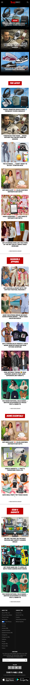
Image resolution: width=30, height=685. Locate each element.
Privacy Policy (10, 656)
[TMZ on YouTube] (16, 667)
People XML (5, 643)
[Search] (28, 2)
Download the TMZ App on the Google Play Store (22, 680)
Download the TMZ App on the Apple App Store (8, 680)
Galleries (4, 639)
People (3, 641)
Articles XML (5, 628)
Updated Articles (6, 630)
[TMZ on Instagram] (19, 667)
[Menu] (2, 2)
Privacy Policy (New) (7, 615)
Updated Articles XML (7, 632)
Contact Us (18, 612)
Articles (4, 626)
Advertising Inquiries (21, 619)
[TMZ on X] (13, 667)
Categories (4, 635)
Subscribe (25, 660)
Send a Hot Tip (19, 615)
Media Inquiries (20, 621)
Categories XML (6, 637)
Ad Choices (5, 619)
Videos (3, 648)
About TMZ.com (6, 612)
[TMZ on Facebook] (9, 667)
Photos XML (5, 646)
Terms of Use (5, 617)
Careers (18, 617)
